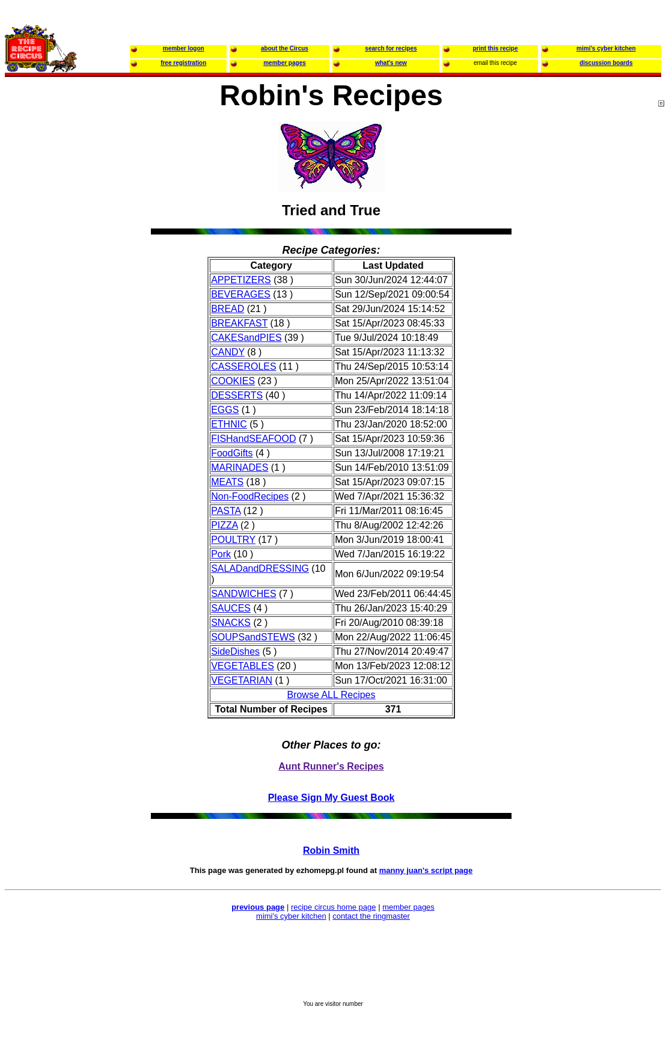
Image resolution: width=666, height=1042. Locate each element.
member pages (408, 907)
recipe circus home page (333, 907)
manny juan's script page (426, 870)
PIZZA (224, 525)
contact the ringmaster (371, 916)
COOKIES (233, 381)
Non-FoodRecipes (250, 496)
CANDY (228, 352)
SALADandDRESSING (260, 568)
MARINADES (239, 467)
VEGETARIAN (241, 680)
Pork (221, 554)
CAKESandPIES (246, 338)
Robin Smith (331, 850)
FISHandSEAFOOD (253, 439)
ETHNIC (229, 424)
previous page (257, 907)
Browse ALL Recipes (331, 695)
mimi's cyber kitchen (291, 916)
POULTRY (233, 540)
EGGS (225, 410)
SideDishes (235, 651)
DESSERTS (237, 395)
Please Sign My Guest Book (331, 797)
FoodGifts (231, 453)
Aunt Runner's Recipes (330, 766)
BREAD (227, 309)
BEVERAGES (240, 294)
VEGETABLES (242, 666)
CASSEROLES (243, 366)
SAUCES (231, 608)
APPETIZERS (241, 280)
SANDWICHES (243, 594)
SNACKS (231, 623)
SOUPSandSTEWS (253, 637)
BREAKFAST (239, 323)
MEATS (227, 482)
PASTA (225, 511)
